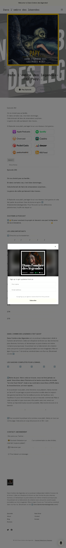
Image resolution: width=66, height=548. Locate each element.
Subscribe (33, 300)
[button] (55, 246)
